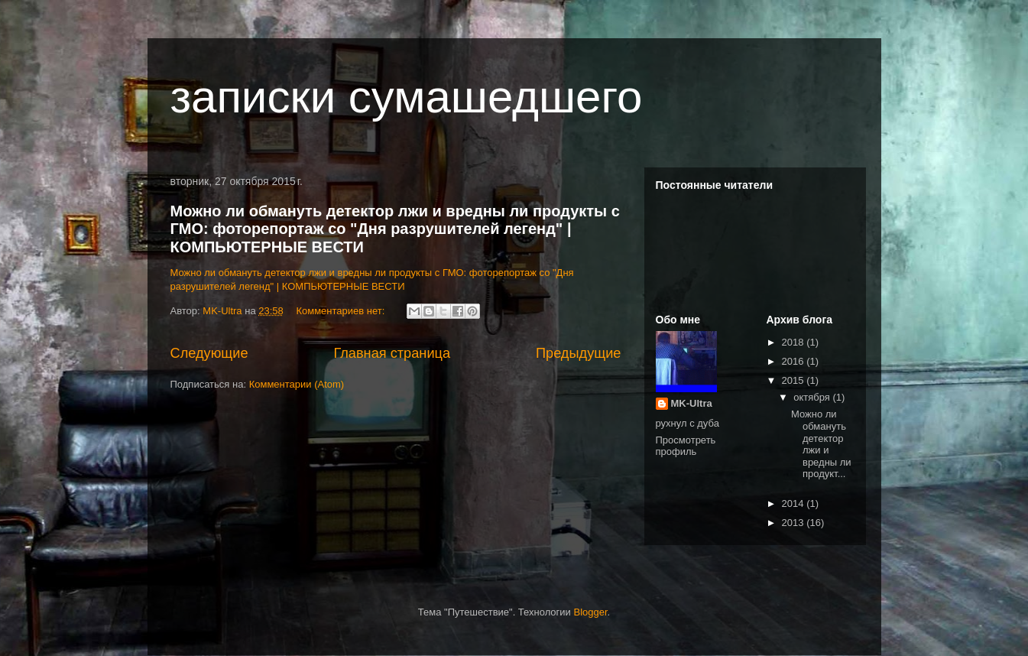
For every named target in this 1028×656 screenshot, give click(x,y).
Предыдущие (578, 353)
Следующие (209, 353)
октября (812, 397)
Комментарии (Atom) (297, 384)
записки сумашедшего (406, 96)
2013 (794, 522)
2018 (794, 342)
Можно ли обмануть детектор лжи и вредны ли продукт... (821, 443)
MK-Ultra (691, 403)
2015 (794, 380)
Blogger (590, 612)
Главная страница (391, 353)
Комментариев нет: (342, 311)
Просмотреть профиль (686, 445)
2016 (794, 361)
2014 (794, 503)
